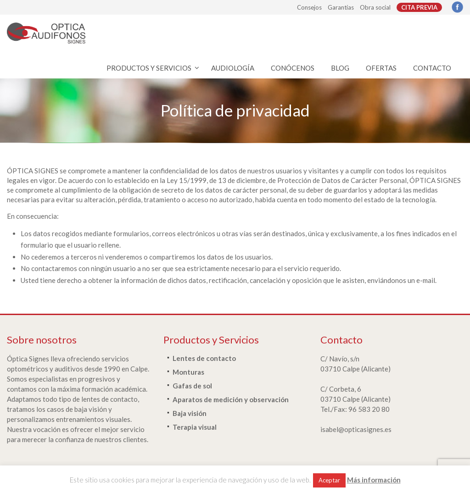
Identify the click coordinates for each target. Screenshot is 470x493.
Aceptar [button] (329, 480)
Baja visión (190, 413)
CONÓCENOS (292, 68)
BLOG (340, 68)
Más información (374, 480)
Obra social (375, 7)
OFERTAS (381, 68)
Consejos (309, 7)
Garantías (341, 7)
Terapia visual (195, 427)
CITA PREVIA (419, 7)
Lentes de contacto (204, 358)
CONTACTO (432, 68)
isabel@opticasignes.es (356, 429)
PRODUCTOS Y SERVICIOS (148, 68)
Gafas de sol (192, 386)
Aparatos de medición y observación (231, 399)
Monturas (188, 372)
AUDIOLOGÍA (232, 68)
